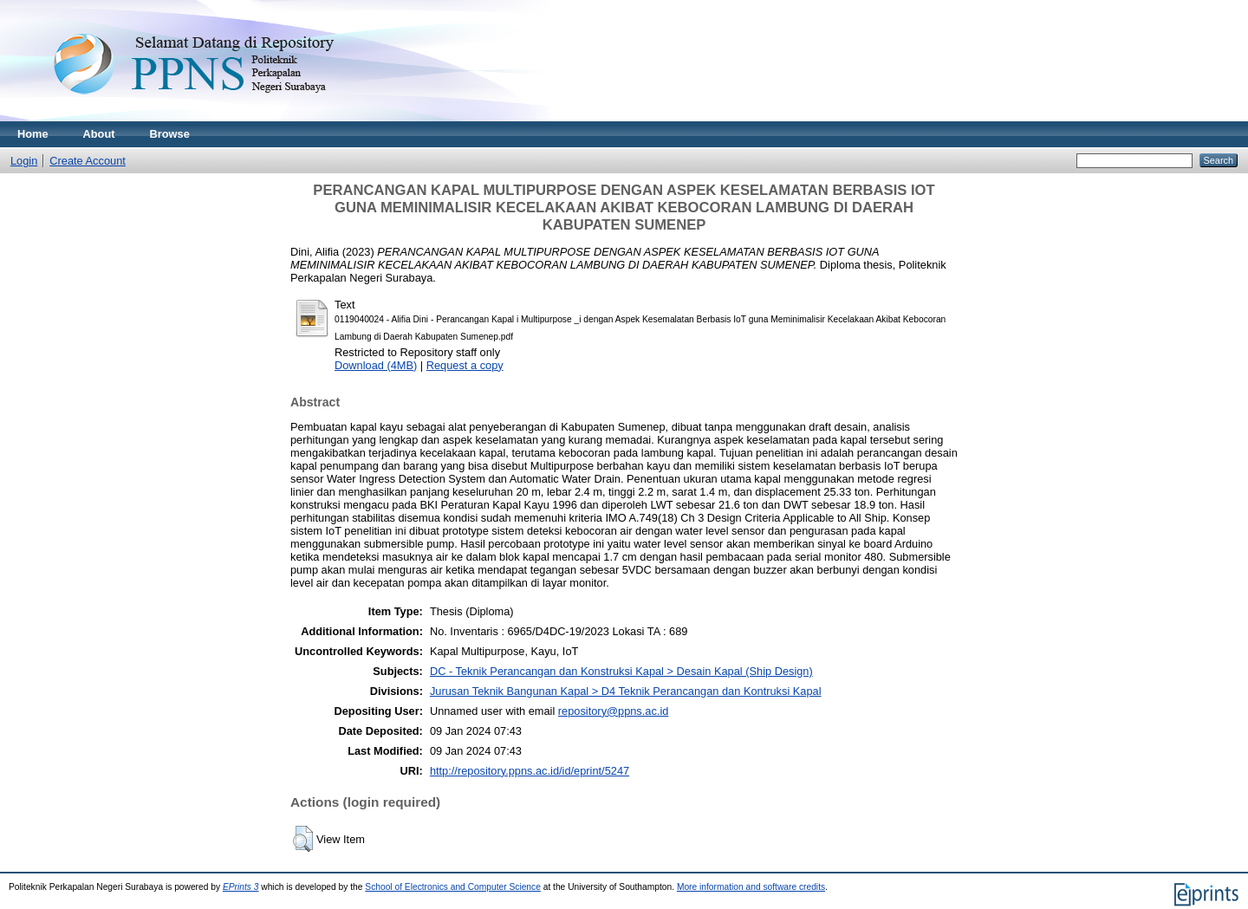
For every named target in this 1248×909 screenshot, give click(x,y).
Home (33, 133)
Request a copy (465, 365)
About (99, 133)
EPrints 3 (241, 887)
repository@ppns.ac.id (613, 710)
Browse (170, 133)
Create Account (87, 160)
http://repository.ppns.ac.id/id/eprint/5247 (529, 770)
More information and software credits (751, 887)
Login (23, 160)
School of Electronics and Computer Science (453, 887)
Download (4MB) (376, 365)
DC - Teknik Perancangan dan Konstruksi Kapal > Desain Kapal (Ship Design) (621, 671)
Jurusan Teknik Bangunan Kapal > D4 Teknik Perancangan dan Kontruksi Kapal (626, 691)
